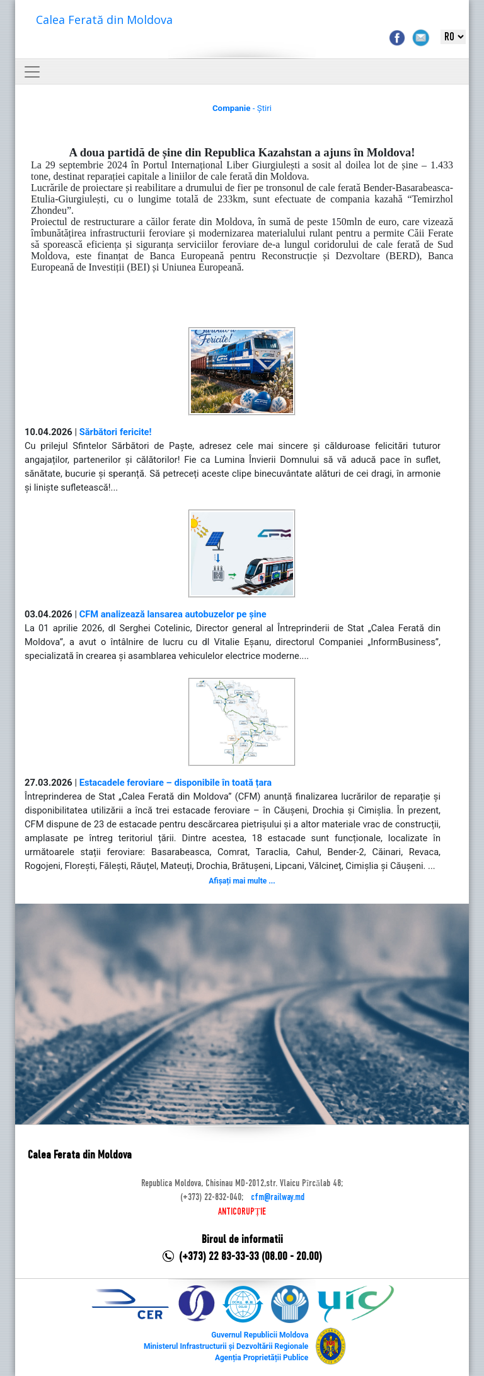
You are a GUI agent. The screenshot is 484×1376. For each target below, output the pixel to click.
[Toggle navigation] (32, 72)
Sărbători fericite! (115, 432)
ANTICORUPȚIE (242, 1212)
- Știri (242, 108)
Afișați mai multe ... (242, 881)
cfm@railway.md (277, 1197)
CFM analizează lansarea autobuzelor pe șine (173, 614)
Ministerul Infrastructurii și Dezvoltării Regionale (226, 1346)
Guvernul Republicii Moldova (259, 1335)
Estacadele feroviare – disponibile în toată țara (175, 782)
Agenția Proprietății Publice (261, 1357)
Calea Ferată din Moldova (104, 19)
